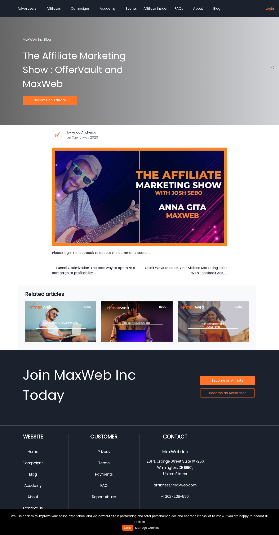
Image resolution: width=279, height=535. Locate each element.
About (198, 8)
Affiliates (53, 8)
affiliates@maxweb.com (175, 485)
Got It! (127, 528)
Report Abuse (104, 496)
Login (269, 8)
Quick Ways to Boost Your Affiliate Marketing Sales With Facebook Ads (186, 270)
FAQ (103, 485)
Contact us (33, 508)
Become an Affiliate (50, 100)
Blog (216, 9)
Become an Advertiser (227, 393)
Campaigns (80, 8)
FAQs (178, 8)
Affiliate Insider (155, 8)
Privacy (104, 451)
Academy (108, 8)
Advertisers (27, 8)
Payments (104, 474)
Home (33, 451)
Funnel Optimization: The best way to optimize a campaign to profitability (93, 270)
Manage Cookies (147, 528)
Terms (104, 463)
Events (131, 8)
